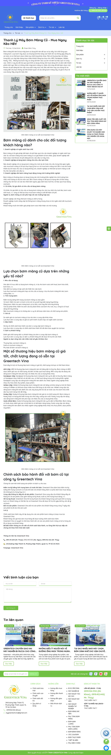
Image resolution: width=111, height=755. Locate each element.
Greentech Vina (17, 548)
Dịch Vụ (41, 27)
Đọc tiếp (8, 664)
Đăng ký (93, 8)
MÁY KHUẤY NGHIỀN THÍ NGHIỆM (72, 706)
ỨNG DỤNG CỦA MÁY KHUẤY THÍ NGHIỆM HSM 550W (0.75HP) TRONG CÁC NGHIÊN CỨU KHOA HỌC (96, 134)
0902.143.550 (28, 540)
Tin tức (52, 27)
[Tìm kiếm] (78, 18)
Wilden (6, 385)
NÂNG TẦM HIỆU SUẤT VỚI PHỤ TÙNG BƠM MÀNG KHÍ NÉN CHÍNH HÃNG (96, 121)
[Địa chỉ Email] (21, 674)
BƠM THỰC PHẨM (74, 737)
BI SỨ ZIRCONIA (73, 688)
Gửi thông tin (10, 608)
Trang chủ (9, 27)
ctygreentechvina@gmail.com (16, 713)
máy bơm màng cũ (36, 65)
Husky (5, 394)
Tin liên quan (13, 620)
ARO (5, 369)
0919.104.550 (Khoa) (98, 10)
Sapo (81, 753)
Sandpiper (7, 376)
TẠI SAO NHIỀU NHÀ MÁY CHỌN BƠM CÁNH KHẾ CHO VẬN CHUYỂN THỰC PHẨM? (96, 109)
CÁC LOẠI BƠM (73, 735)
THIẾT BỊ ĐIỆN (73, 740)
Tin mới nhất (82, 75)
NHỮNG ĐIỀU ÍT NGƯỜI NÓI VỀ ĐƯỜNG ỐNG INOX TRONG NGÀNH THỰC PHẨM (96, 96)
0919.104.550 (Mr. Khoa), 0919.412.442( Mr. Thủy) (94, 694)
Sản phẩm (30, 27)
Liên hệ (61, 27)
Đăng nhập (102, 8)
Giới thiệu (19, 27)
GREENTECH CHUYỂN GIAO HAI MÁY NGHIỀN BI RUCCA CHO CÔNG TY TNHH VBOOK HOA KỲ (96, 83)
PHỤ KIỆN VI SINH (74, 743)
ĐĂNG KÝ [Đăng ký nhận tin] (33, 674)
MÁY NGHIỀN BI (73, 691)
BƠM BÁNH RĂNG (74, 732)
